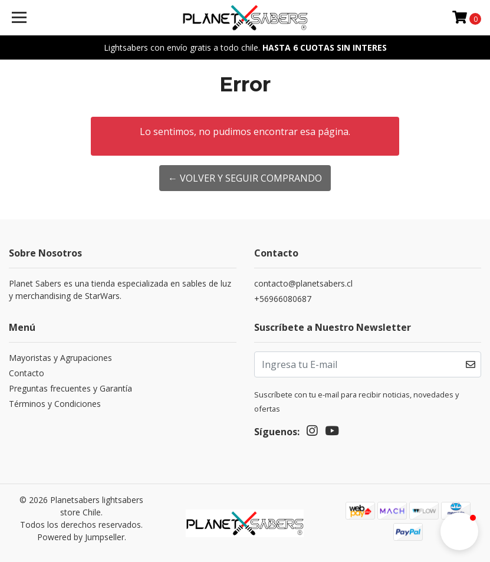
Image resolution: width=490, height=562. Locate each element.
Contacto (26, 373)
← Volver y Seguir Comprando (245, 178)
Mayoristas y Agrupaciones (60, 357)
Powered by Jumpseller (80, 537)
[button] (459, 531)
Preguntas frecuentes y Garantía (70, 388)
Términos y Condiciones (55, 403)
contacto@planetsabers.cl (303, 283)
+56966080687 (282, 298)
